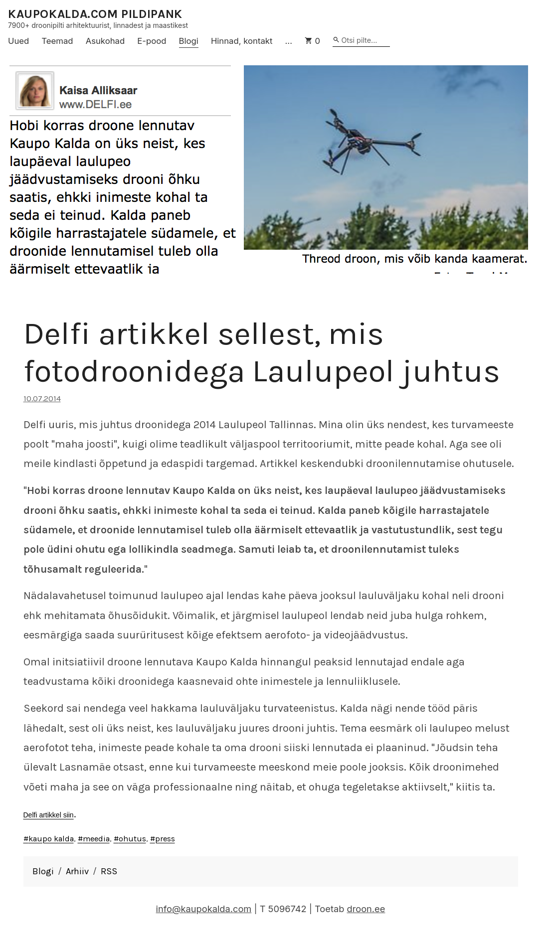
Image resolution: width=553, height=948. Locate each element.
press (165, 838)
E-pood (151, 41)
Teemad (57, 41)
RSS (109, 871)
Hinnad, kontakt (242, 41)
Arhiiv (77, 871)
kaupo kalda (51, 838)
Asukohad (105, 41)
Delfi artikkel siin (48, 815)
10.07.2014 (42, 398)
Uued (18, 41)
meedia (96, 838)
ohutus (132, 838)
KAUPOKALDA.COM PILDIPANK (95, 14)
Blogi (188, 41)
